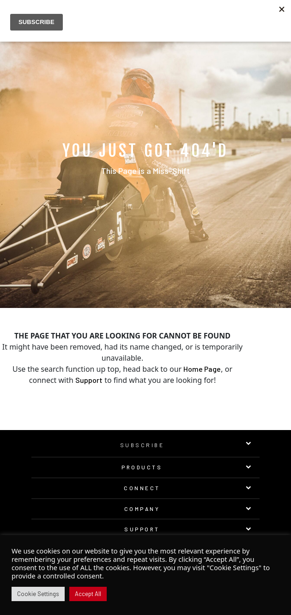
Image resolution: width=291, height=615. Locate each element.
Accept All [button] (88, 593)
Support (89, 379)
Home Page (202, 368)
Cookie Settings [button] (38, 593)
